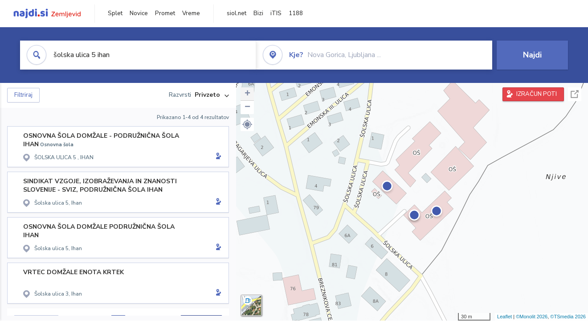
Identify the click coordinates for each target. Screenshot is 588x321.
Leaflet (504, 316)
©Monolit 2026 (531, 316)
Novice (139, 13)
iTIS (276, 13)
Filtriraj (23, 95)
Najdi (532, 54)
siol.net (236, 13)
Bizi (258, 13)
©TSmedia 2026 (568, 316)
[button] (247, 124)
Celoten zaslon (574, 94)
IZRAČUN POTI (536, 94)
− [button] (247, 107)
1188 (296, 13)
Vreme (191, 13)
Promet (165, 13)
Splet (115, 13)
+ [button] (247, 94)
